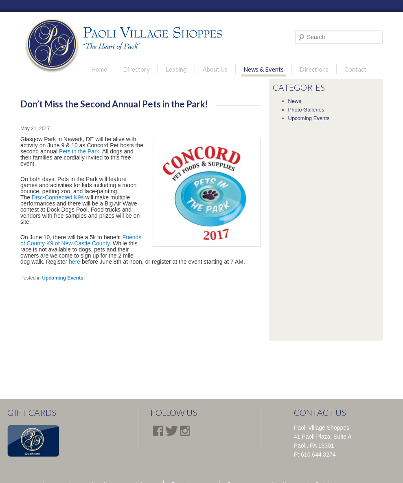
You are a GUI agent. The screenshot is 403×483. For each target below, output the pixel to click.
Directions (314, 69)
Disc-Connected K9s (58, 197)
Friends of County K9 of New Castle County (80, 240)
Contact (355, 69)
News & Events (263, 69)
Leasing (176, 69)
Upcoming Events (62, 278)
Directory (136, 69)
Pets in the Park (79, 151)
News (295, 101)
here (74, 261)
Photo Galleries (306, 110)
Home (99, 69)
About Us (215, 69)
